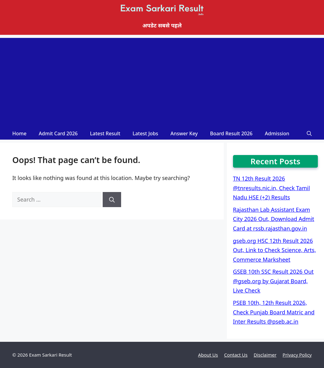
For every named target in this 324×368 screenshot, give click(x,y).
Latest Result (105, 133)
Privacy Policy (297, 355)
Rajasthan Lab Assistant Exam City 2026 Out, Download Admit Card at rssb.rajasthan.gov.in (273, 219)
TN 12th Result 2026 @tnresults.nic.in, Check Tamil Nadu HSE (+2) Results (271, 188)
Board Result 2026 (231, 133)
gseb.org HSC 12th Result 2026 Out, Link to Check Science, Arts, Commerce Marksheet (274, 250)
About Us (208, 355)
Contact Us (235, 355)
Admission (277, 133)
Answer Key (184, 133)
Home (19, 133)
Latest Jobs (145, 133)
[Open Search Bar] (309, 133)
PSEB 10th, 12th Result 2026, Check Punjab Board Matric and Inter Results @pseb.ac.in (273, 312)
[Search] (112, 199)
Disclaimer (265, 355)
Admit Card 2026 (58, 133)
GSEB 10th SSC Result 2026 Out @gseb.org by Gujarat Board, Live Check (273, 281)
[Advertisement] (162, 81)
